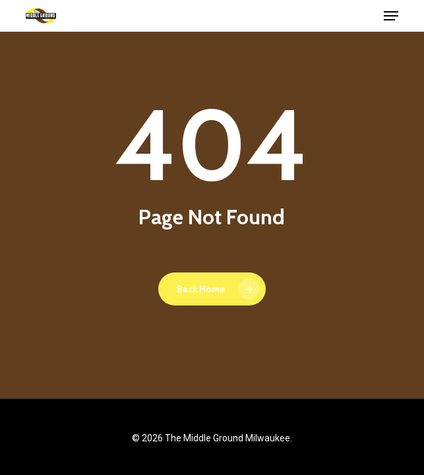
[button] (391, 15)
